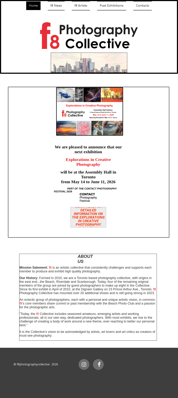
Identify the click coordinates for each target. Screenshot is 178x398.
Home (33, 5)
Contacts (142, 5)
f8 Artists (80, 5)
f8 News (56, 5)
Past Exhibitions (111, 5)
